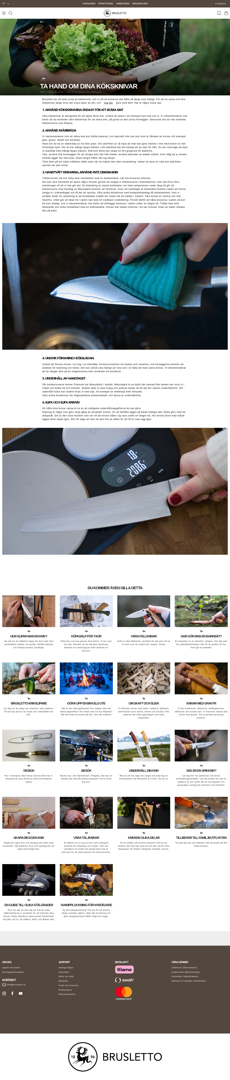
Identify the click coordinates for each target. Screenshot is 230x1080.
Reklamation (65, 990)
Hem (42, 92)
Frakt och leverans (69, 985)
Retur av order (66, 976)
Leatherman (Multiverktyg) (185, 972)
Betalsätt (63, 981)
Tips (43, 79)
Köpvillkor (64, 972)
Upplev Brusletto (55, 92)
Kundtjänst (220, 4)
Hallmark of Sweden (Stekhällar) (188, 981)
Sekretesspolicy (67, 994)
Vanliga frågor (66, 967)
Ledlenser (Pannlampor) (184, 967)
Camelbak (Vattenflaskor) (185, 976)
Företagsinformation (13, 972)
